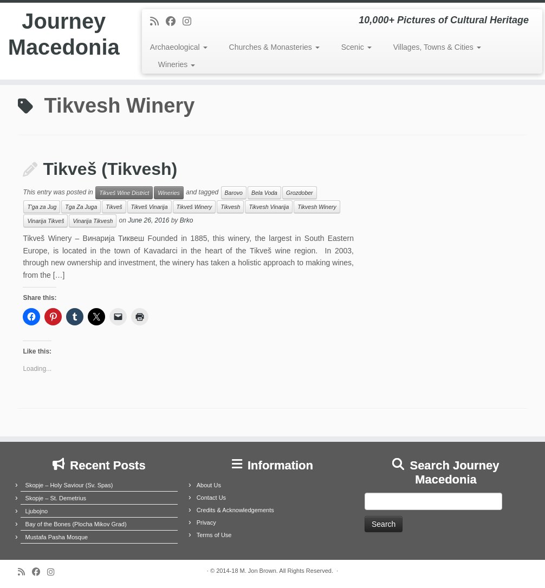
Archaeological (178, 47)
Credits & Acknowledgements (235, 510)
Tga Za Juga (81, 207)
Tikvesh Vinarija (269, 207)
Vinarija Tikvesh (93, 221)
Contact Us (211, 497)
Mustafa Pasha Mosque (56, 537)
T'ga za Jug (41, 207)
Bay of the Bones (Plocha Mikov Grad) (76, 524)
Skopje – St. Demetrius (56, 498)
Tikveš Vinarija (149, 207)
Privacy (206, 522)
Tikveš (114, 207)
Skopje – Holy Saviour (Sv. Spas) (69, 485)
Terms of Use (214, 535)
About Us (209, 485)
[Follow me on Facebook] (174, 21)
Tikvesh (230, 207)
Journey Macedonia (64, 35)
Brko (186, 221)
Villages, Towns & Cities (437, 47)
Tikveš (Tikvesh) (110, 169)
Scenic (356, 47)
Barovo (234, 193)
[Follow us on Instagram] (190, 21)
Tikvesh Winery (316, 207)
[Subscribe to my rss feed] (158, 21)
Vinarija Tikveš (45, 221)
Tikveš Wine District (124, 193)
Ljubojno (36, 511)
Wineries (176, 64)
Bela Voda (264, 193)
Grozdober (299, 193)
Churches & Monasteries (274, 47)
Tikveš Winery (194, 207)
